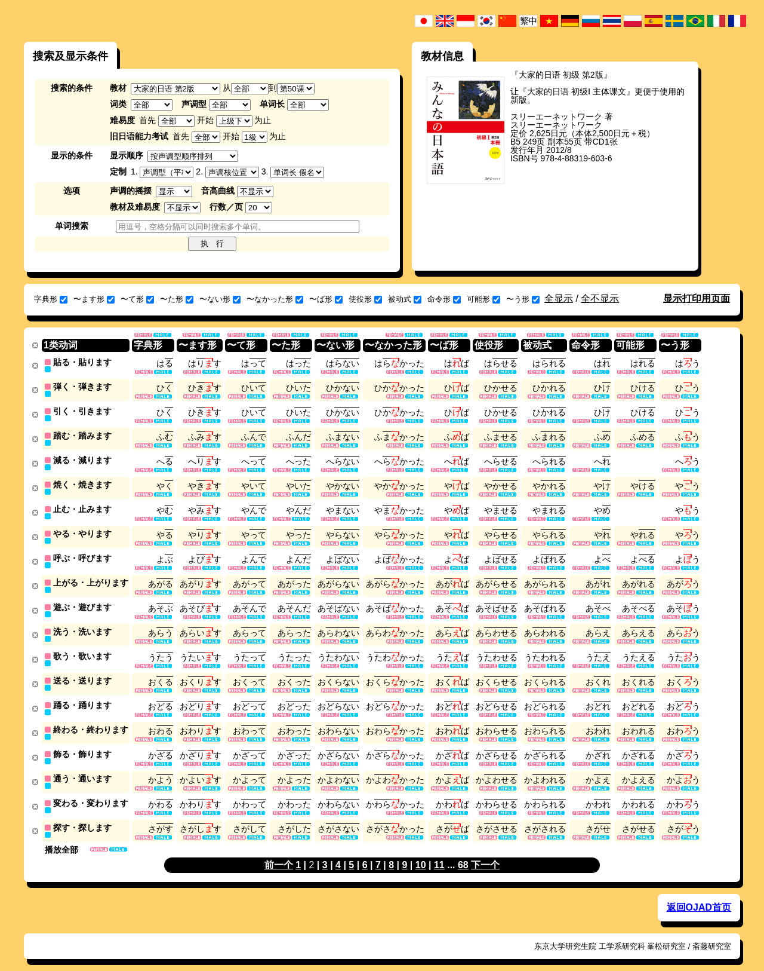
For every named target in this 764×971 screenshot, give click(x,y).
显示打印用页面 (696, 298)
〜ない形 (220, 299)
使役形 (365, 299)
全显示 (558, 298)
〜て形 (137, 299)
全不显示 (600, 298)
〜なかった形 (275, 299)
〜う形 (523, 299)
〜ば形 (326, 299)
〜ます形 (94, 299)
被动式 (404, 299)
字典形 (50, 299)
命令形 (444, 299)
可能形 (483, 299)
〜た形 (176, 299)
